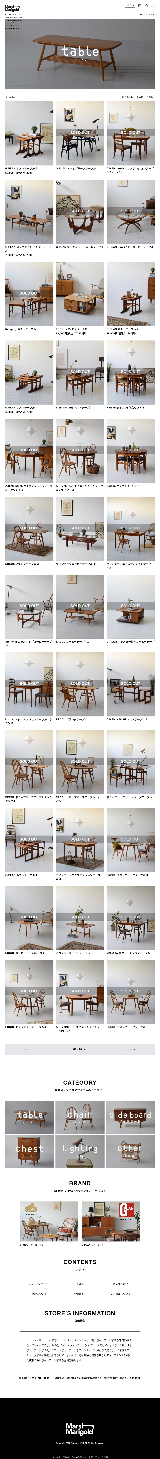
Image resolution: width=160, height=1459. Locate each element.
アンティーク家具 (99, 1457)
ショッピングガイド (39, 1284)
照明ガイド (80, 1293)
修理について (39, 1293)
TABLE (151, 14)
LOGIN (130, 5)
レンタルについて (121, 1293)
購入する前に (120, 1284)
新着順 (140, 97)
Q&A (80, 1284)
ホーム (141, 14)
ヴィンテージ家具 (60, 1457)
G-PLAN (82, 1457)
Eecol (74, 1457)
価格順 (150, 97)
